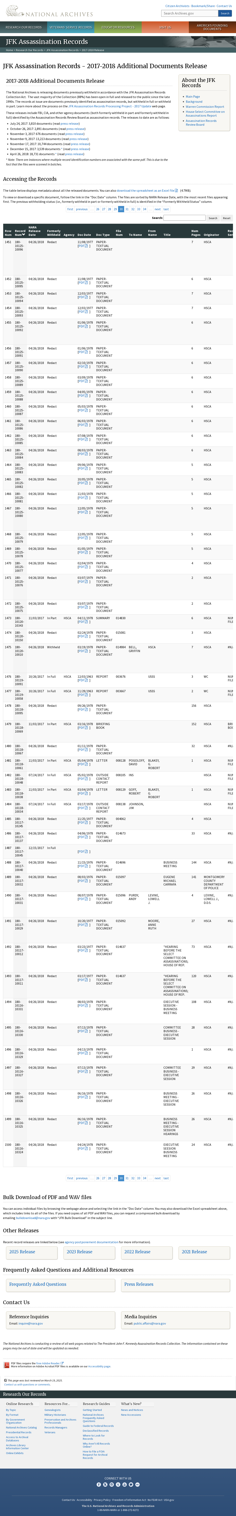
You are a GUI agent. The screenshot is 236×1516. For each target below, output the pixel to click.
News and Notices (132, 1410)
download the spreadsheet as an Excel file (145, 190)
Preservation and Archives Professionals (60, 1421)
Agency (69, 235)
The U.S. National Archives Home (49, 10)
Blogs (131, 1484)
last (166, 209)
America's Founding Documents (212, 27)
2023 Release (79, 1251)
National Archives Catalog (21, 1427)
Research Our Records (24, 27)
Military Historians (55, 1415)
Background (194, 101)
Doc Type (103, 235)
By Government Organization (15, 1421)
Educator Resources (118, 27)
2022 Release (137, 1251)
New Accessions (131, 1415)
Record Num (20, 232)
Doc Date (84, 235)
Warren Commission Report (205, 107)
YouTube (124, 1484)
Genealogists (53, 1410)
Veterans (50, 1432)
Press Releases (138, 1284)
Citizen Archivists (177, 6)
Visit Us (165, 27)
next (158, 209)
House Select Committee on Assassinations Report (205, 113)
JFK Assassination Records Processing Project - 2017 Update (109, 106)
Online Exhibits (15, 1453)
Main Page (193, 96)
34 (144, 209)
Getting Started (92, 1410)
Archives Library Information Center (17, 1446)
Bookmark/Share (203, 6)
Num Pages (196, 232)
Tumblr (118, 1484)
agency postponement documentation (91, 1242)
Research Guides (96, 1404)
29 (115, 209)
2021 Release (194, 1251)
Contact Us (224, 6)
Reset (226, 218)
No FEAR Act (155, 1500)
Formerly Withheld (53, 232)
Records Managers (56, 1427)
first (70, 209)
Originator (211, 235)
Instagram (111, 1484)
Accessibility (84, 1500)
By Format (12, 1415)
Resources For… (57, 1404)
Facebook (98, 1484)
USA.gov (169, 1500)
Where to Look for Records (94, 1437)
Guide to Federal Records (98, 1426)
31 (127, 209)
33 (138, 209)
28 (109, 209)
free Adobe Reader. (49, 1363)
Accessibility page (99, 1366)
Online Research (19, 1404)
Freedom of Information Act (129, 1500)
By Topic (11, 1410)
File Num (119, 232)
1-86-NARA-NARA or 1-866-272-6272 (118, 1510)
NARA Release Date (35, 231)
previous (82, 209)
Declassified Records (96, 1430)
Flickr (137, 1484)
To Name (135, 235)
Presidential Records (18, 1432)
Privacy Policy (102, 1500)
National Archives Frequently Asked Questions (93, 1418)
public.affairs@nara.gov (150, 1323)
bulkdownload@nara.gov (33, 1218)
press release (69, 123)
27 (103, 209)
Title (167, 235)
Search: (157, 218)
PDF (81, 246)
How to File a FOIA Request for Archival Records (95, 1455)
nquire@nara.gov (31, 1323)
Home (9, 50)
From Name (152, 232)
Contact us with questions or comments (27, 1384)
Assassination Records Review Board (201, 123)
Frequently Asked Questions (37, 1284)
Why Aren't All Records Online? (96, 1445)
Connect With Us (118, 1478)
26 (97, 209)
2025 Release (22, 1251)
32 (132, 209)
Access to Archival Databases (17, 1438)
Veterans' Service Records (71, 27)
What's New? (131, 1404)
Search (225, 13)
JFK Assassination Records (62, 50)
